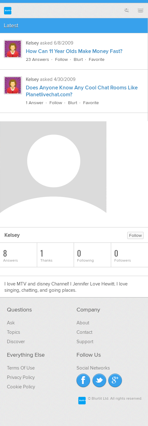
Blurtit (8, 10)
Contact (84, 332)
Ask (11, 323)
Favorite (97, 59)
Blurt (78, 59)
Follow (61, 59)
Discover (16, 341)
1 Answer (34, 102)
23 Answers (37, 59)
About (83, 323)
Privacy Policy (21, 377)
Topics (13, 332)
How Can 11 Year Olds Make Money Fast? (74, 51)
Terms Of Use (21, 368)
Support (85, 341)
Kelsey (33, 43)
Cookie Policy (21, 387)
